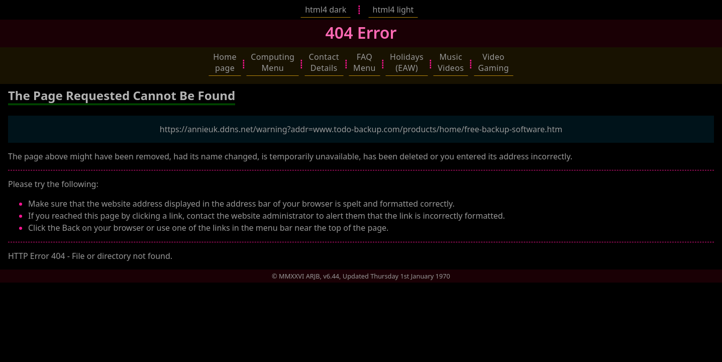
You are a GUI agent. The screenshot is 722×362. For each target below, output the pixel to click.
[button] (225, 62)
